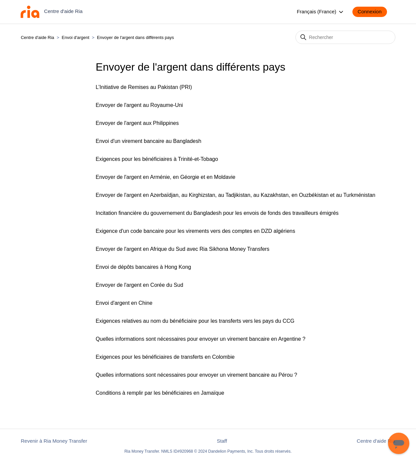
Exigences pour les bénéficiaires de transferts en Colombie (165, 357)
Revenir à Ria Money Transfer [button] (54, 441)
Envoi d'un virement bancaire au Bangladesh (148, 141)
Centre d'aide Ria (37, 37)
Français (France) (320, 12)
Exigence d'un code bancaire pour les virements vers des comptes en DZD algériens (195, 231)
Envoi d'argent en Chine (124, 303)
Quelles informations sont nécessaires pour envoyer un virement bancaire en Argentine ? (200, 339)
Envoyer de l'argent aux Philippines (137, 123)
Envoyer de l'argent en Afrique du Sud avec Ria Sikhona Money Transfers (182, 249)
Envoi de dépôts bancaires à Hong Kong (143, 267)
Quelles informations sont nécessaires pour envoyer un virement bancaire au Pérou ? (196, 375)
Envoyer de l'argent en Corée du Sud (139, 285)
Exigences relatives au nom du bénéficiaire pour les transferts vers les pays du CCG (195, 321)
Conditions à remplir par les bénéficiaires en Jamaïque (160, 393)
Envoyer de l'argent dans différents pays (135, 37)
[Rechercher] (345, 37)
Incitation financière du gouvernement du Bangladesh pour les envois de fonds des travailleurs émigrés (217, 213)
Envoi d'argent (75, 37)
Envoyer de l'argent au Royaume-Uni (139, 105)
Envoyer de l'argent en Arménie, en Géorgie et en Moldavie (165, 177)
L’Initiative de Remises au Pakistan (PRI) (144, 87)
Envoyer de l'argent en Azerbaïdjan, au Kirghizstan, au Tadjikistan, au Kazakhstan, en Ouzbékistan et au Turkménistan (235, 195)
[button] (373, 12)
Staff (222, 441)
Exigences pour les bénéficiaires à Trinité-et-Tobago (157, 159)
